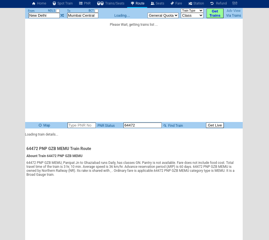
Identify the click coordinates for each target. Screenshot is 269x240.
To (68, 10)
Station (196, 3)
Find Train (172, 126)
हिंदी (234, 3)
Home (39, 3)
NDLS (54, 10)
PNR (84, 3)
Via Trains (233, 16)
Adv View (233, 11)
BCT (93, 10)
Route (137, 3)
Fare (176, 3)
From (31, 10)
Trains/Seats (110, 3)
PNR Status (106, 126)
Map (44, 125)
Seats (157, 3)
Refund (218, 3)
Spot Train (62, 3)
